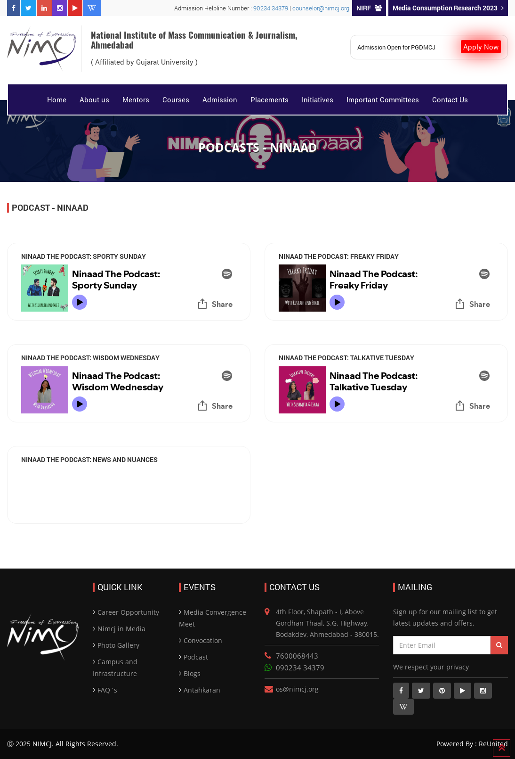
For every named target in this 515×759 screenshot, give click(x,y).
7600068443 (297, 655)
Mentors (135, 99)
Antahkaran (202, 689)
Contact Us (450, 99)
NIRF (369, 8)
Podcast (196, 656)
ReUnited (492, 743)
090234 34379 (300, 667)
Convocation (203, 640)
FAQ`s (107, 689)
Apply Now (481, 46)
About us (94, 99)
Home (56, 99)
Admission (219, 99)
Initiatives (317, 99)
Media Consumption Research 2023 (448, 8)
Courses (175, 99)
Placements (269, 99)
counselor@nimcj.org (320, 8)
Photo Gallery (118, 645)
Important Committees (382, 99)
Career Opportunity (128, 612)
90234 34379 (271, 8)
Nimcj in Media (121, 628)
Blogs (192, 673)
